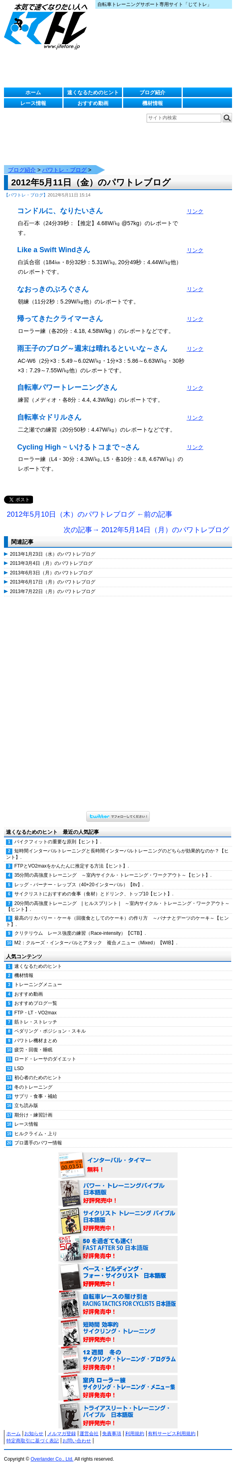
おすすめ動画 (92, 103)
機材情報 (152, 103)
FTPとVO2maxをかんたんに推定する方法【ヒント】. (71, 866)
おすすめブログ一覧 (35, 1003)
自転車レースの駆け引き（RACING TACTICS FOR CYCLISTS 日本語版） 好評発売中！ (118, 1305)
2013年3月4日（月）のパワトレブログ (51, 563)
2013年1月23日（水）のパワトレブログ (52, 554)
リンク (195, 211)
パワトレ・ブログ (64, 170)
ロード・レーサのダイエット (45, 1059)
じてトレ (47, 26)
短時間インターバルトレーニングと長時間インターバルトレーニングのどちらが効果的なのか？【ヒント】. (117, 854)
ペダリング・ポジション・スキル (50, 1031)
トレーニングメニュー (38, 984)
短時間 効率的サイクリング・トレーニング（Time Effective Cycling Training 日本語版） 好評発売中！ (118, 1332)
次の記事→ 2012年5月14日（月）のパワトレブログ (146, 530)
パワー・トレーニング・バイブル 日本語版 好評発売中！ (118, 1193)
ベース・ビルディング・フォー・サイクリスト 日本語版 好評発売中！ (118, 1277)
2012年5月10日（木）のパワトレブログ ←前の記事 (89, 514)
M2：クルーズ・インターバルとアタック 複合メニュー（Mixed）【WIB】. (96, 943)
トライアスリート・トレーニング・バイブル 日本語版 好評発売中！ (118, 1416)
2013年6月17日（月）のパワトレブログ (52, 582)
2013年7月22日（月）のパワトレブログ (52, 591)
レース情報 (33, 103)
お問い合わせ (76, 1441)
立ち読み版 (26, 1105)
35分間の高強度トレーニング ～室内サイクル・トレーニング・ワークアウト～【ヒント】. (113, 875)
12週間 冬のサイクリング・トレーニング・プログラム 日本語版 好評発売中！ (118, 1360)
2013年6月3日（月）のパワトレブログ (51, 573)
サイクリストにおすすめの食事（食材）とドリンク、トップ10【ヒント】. (94, 894)
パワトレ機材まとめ (35, 1040)
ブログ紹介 (152, 92)
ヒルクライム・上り (35, 1133)
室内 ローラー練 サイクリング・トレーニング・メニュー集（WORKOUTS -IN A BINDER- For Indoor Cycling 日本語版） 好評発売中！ (118, 1388)
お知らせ (33, 1433)
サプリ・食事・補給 (35, 1096)
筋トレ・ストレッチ (35, 1022)
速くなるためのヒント (93, 92)
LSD (18, 1068)
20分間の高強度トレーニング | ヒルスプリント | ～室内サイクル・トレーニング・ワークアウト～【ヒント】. (118, 906)
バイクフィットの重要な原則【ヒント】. (57, 841)
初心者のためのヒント (38, 1077)
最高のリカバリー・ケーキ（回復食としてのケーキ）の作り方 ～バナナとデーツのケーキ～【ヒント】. (117, 921)
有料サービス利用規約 (171, 1433)
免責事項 (111, 1433)
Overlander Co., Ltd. (52, 1459)
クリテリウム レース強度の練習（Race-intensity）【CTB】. (80, 933)
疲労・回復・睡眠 (33, 1050)
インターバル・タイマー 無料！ (118, 1165)
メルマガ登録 (61, 1433)
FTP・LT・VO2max (35, 1013)
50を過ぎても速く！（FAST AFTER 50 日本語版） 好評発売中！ (118, 1249)
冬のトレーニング (33, 1087)
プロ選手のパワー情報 (38, 1143)
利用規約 (134, 1433)
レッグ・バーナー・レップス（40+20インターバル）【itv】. (78, 884)
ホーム (33, 92)
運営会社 (89, 1433)
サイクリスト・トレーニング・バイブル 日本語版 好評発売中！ (118, 1221)
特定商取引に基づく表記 (32, 1441)
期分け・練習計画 (33, 1115)
